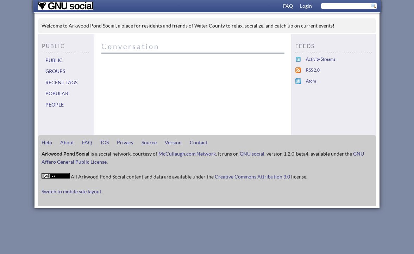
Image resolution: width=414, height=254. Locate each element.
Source (149, 142)
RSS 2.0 (313, 70)
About (67, 142)
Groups (55, 71)
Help (47, 142)
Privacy (125, 142)
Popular (56, 93)
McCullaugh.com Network (187, 154)
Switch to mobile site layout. (72, 191)
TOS (104, 142)
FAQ (288, 6)
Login (306, 6)
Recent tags (61, 82)
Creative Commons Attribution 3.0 (252, 177)
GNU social (252, 154)
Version (173, 142)
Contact (198, 142)
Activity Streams (320, 59)
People (54, 105)
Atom (311, 81)
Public (54, 60)
